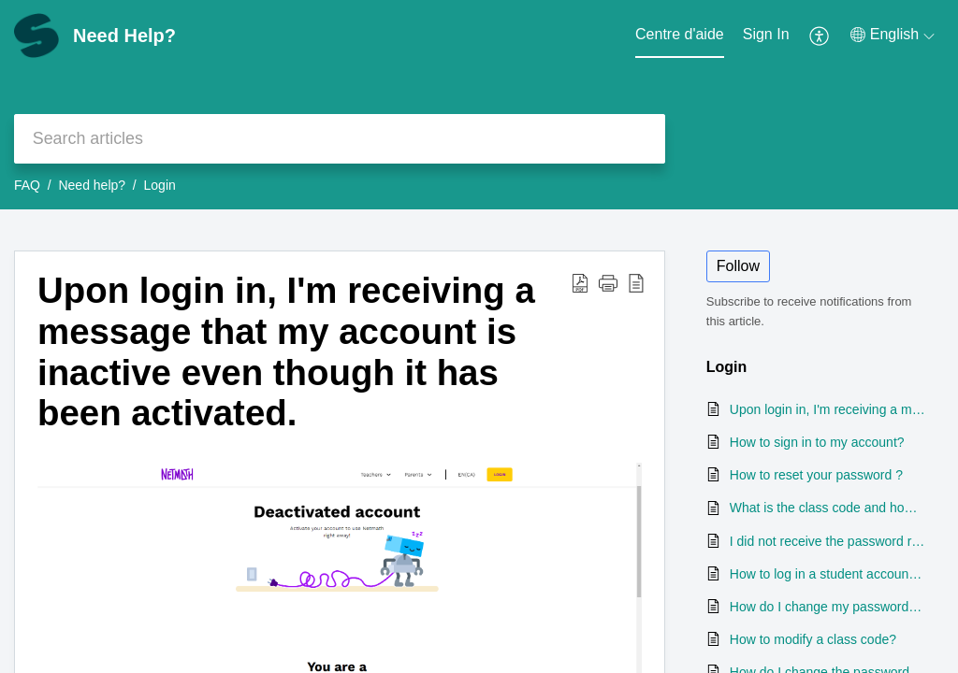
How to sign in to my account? (817, 442)
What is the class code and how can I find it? (827, 507)
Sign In (766, 34)
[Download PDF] (580, 282)
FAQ (27, 185)
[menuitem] (766, 35)
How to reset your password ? (816, 474)
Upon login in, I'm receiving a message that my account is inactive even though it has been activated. (286, 351)
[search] (339, 139)
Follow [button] (738, 266)
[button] (608, 282)
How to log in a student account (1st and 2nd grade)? (827, 573)
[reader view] (636, 282)
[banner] (479, 104)
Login (160, 185)
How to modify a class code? (813, 639)
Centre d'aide (679, 34)
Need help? (91, 185)
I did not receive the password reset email (827, 541)
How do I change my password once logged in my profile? (827, 606)
